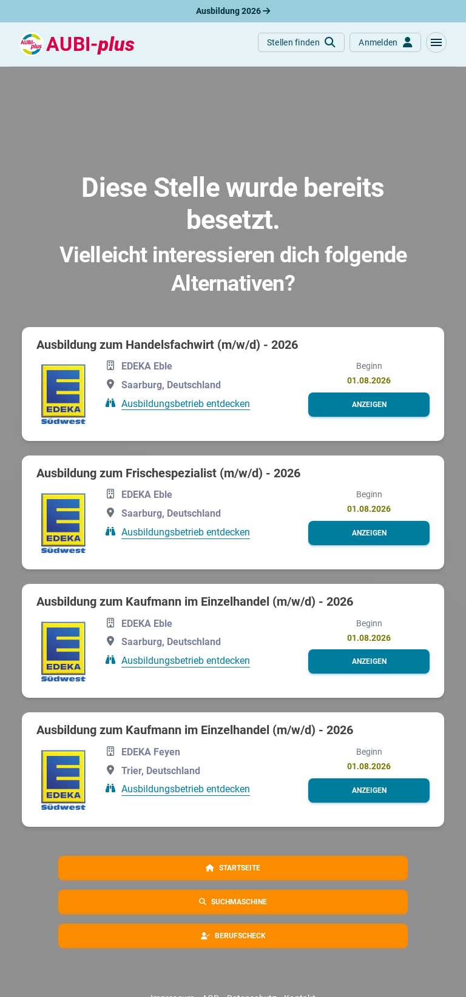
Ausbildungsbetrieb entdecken (185, 403)
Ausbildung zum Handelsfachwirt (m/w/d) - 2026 (167, 344)
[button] (436, 42)
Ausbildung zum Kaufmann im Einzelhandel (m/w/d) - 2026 (194, 601)
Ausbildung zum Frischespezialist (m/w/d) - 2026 (168, 473)
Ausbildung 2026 (233, 11)
